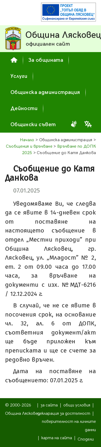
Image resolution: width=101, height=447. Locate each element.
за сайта (49, 405)
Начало (27, 140)
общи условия (76, 405)
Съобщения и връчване (29, 146)
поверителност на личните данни (69, 425)
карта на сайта (56, 438)
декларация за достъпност (63, 413)
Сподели (86, 439)
